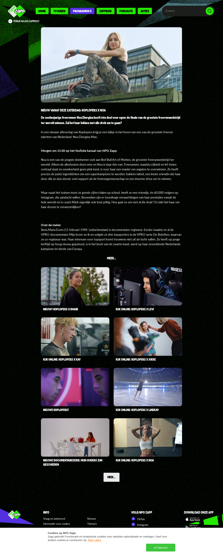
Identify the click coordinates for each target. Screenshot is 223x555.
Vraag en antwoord (54, 518)
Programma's (82, 11)
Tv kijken (59, 11)
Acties (145, 11)
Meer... (111, 477)
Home (42, 11)
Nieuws (91, 518)
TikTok (138, 519)
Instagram (139, 524)
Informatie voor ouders (56, 523)
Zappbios (105, 11)
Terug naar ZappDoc (26, 21)
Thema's (92, 523)
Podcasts (126, 11)
